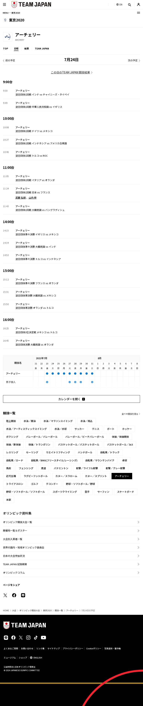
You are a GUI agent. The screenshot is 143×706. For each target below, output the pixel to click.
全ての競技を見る (130, 413)
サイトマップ (53, 648)
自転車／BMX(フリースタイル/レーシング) (54, 460)
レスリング (12, 452)
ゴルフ (34, 484)
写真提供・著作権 (112, 648)
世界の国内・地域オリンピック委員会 (23, 547)
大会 (14, 610)
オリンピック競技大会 (29, 610)
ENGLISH (38, 657)
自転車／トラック (110, 452)
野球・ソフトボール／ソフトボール (25, 491)
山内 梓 (32, 197)
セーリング (32, 452)
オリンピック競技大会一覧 (17, 522)
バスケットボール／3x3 (120, 444)
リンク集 (40, 648)
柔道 (43, 468)
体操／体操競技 (120, 436)
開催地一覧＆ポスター (15, 530)
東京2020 (47, 610)
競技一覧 (59, 610)
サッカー (79, 429)
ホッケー (127, 429)
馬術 (8, 468)
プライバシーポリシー (73, 648)
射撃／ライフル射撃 (87, 468)
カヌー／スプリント (96, 476)
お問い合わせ (27, 648)
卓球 (124, 460)
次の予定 (133, 60)
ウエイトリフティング (58, 452)
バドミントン (61, 468)
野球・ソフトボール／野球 (80, 484)
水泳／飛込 (86, 421)
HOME (6, 610)
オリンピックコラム (14, 572)
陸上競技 (11, 421)
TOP (5, 48)
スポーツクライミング (65, 491)
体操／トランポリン (39, 444)
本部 (8, 499)
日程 (16, 48)
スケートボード (125, 491)
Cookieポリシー (93, 648)
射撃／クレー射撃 (115, 468)
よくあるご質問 (11, 648)
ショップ (23, 657)
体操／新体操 (13, 444)
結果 (26, 48)
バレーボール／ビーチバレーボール (84, 436)
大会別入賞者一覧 (12, 539)
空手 (87, 491)
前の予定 (10, 60)
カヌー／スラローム (66, 476)
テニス (95, 429)
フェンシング (26, 468)
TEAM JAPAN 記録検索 (15, 564)
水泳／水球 (61, 429)
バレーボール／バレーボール (42, 436)
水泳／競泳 (30, 421)
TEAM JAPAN (42, 48)
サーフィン (103, 491)
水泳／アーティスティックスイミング (26, 429)
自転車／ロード (14, 460)
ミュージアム (10, 657)
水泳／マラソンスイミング (58, 421)
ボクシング (12, 436)
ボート (110, 429)
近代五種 (11, 476)
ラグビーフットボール (36, 476)
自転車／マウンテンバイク (99, 460)
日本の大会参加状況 (14, 556)
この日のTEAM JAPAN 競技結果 (70, 72)
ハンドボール (85, 452)
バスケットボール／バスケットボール (78, 444)
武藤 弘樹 (20, 197)
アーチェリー (72, 610)
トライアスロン (14, 484)
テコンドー (52, 484)
